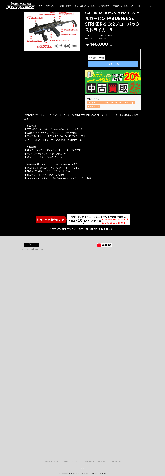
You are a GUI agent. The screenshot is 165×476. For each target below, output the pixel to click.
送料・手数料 (65, 6)
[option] (52, 30)
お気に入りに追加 (113, 64)
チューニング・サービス (85, 6)
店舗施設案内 (104, 6)
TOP (40, 6)
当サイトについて (52, 461)
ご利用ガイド (51, 6)
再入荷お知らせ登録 (96, 58)
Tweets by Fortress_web (31, 248)
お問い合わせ (115, 461)
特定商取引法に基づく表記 (95, 461)
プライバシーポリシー (72, 461)
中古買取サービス (120, 6)
